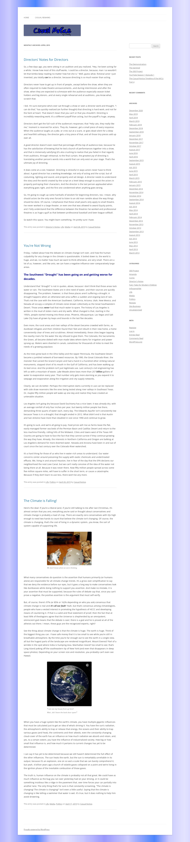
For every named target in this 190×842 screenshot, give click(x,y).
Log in (131, 331)
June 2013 (133, 242)
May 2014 (133, 210)
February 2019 (135, 124)
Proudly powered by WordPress (37, 829)
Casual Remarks (42, 17)
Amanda (133, 274)
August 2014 (134, 203)
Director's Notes (53, 227)
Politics (53, 482)
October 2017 (135, 146)
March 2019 (134, 121)
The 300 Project (136, 71)
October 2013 (135, 228)
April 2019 (133, 117)
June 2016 (133, 153)
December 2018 (136, 128)
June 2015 (133, 171)
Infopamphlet (135, 288)
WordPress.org (135, 342)
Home (26, 17)
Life (62, 227)
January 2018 (134, 135)
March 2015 (134, 178)
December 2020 (136, 110)
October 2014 (135, 196)
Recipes (132, 302)
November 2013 (136, 224)
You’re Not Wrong (37, 245)
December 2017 (136, 139)
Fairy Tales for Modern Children (143, 285)
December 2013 (136, 221)
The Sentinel (134, 67)
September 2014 (136, 199)
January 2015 (134, 185)
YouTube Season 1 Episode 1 (141, 75)
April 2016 (133, 156)
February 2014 (135, 217)
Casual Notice (94, 227)
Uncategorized (135, 310)
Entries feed (134, 334)
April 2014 (133, 213)
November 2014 (136, 192)
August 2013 (134, 235)
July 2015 (133, 167)
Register (132, 327)
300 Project (134, 270)
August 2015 (134, 164)
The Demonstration (137, 64)
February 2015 (135, 181)
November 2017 (136, 142)
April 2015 (133, 174)
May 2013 (133, 245)
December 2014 (136, 188)
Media (67, 227)
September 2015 (136, 160)
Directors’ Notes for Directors (46, 59)
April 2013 (133, 249)
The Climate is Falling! (40, 500)
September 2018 (136, 132)
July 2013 (133, 238)
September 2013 (136, 231)
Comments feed (136, 338)
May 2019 (133, 114)
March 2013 (134, 253)
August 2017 (134, 149)
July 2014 (133, 206)
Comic (132, 277)
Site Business (135, 306)
